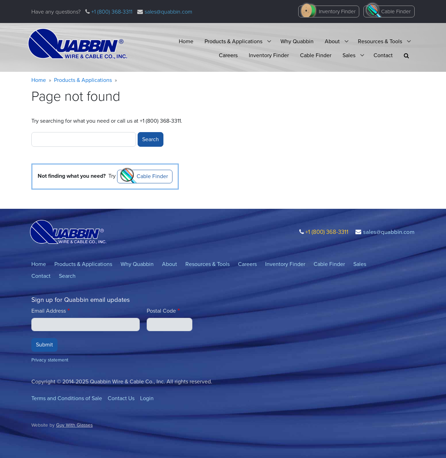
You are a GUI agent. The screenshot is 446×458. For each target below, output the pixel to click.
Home (186, 41)
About (332, 41)
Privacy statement (49, 359)
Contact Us (121, 398)
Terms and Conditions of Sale (66, 398)
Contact (383, 55)
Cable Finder (396, 11)
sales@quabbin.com (168, 12)
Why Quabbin (297, 41)
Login (147, 398)
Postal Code (161, 311)
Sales (349, 55)
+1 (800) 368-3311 (111, 12)
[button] (406, 55)
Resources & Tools (380, 41)
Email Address (48, 311)
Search (67, 276)
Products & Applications (233, 41)
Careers (228, 55)
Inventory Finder (337, 11)
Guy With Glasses (74, 424)
